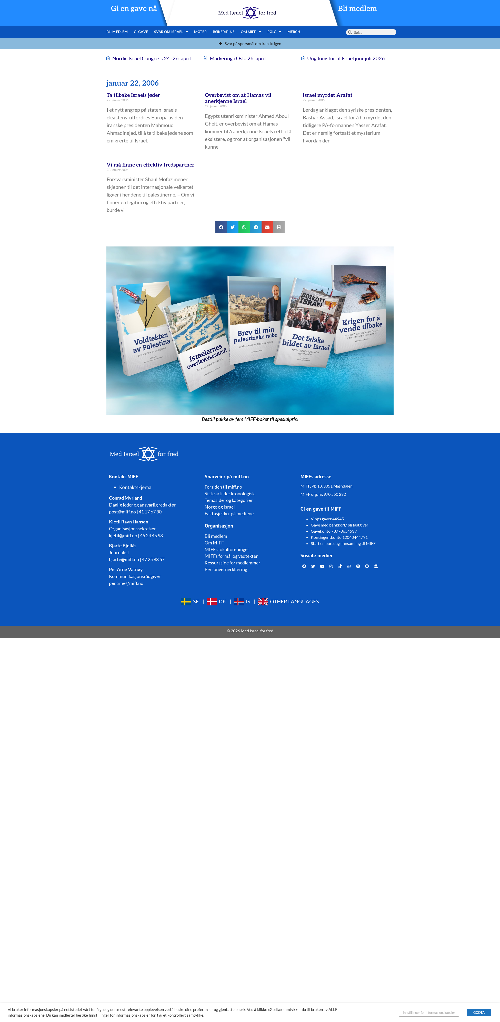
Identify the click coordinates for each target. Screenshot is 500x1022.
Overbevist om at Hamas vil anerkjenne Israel (238, 98)
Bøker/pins (224, 31)
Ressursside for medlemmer (232, 562)
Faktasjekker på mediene (229, 513)
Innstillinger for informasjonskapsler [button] (429, 1012)
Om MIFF (251, 32)
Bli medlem (357, 8)
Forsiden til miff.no (223, 487)
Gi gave (141, 31)
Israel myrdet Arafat (328, 95)
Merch (294, 31)
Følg (274, 32)
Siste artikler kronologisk (230, 493)
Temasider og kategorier (229, 500)
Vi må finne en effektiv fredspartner (150, 165)
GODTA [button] (479, 1012)
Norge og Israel (220, 507)
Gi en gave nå (134, 8)
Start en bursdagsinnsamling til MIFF (343, 543)
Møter (200, 31)
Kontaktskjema (135, 487)
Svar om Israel (171, 32)
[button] (221, 227)
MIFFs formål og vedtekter (231, 556)
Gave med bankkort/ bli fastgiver (339, 524)
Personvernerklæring (226, 569)
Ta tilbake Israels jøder (133, 95)
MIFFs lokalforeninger (227, 549)
